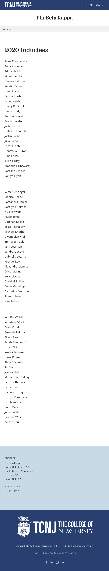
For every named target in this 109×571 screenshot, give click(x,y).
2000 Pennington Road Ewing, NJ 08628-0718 (54, 553)
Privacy (90, 546)
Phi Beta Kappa (54, 18)
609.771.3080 (12, 486)
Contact (36, 546)
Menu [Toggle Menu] (7, 29)
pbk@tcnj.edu (12, 490)
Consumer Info (78, 546)
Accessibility (64, 546)
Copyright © (24, 546)
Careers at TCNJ (49, 546)
